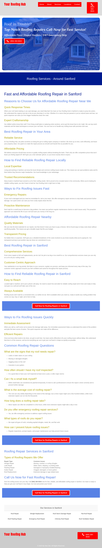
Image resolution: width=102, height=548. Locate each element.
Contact (77, 4)
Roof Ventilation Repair (86, 519)
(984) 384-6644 (37, 481)
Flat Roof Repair (86, 513)
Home (41, 4)
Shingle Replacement (37, 513)
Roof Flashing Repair (15, 519)
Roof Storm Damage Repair (62, 513)
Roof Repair (15, 513)
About (49, 4)
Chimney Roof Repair (62, 519)
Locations (67, 4)
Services (57, 4)
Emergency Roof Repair (37, 519)
